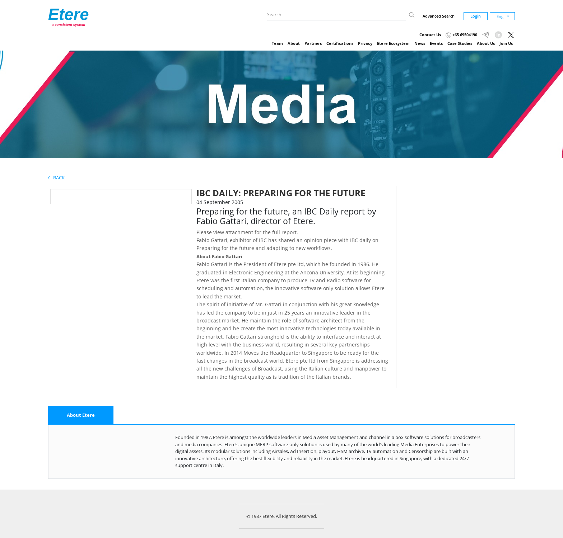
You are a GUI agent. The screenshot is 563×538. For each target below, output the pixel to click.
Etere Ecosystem (393, 43)
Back (56, 177)
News (419, 43)
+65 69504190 (461, 34)
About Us (486, 43)
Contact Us (430, 34)
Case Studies (459, 43)
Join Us (506, 43)
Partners (313, 43)
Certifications (339, 43)
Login (475, 16)
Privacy (365, 43)
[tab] (80, 415)
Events (436, 43)
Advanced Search (439, 16)
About (294, 43)
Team (277, 43)
